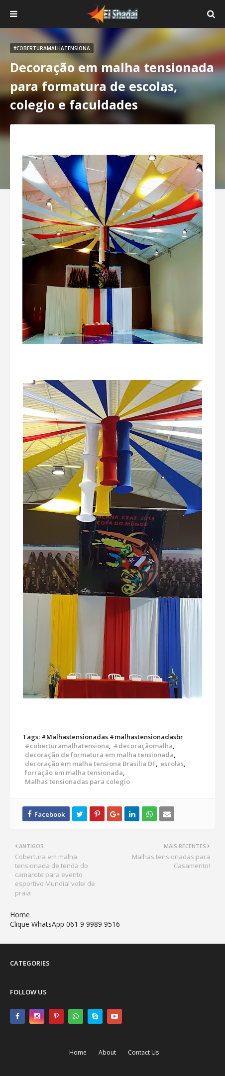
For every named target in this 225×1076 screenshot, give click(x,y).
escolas (172, 763)
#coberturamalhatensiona (67, 745)
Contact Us (143, 1052)
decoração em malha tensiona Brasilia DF (90, 763)
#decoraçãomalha (143, 745)
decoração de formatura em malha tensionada (99, 754)
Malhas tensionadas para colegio (77, 781)
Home (20, 914)
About (107, 1052)
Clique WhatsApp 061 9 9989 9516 (65, 924)
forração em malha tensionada (74, 772)
